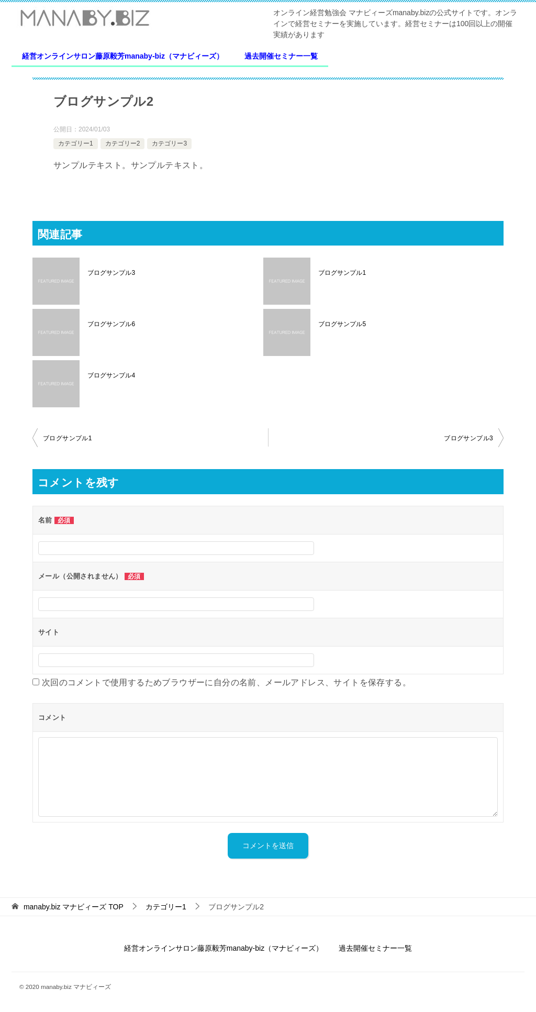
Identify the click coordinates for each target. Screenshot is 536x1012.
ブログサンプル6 (111, 324)
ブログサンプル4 (111, 375)
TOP (74, 907)
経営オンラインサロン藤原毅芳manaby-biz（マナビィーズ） (123, 56)
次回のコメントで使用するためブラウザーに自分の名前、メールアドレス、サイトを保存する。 (226, 682)
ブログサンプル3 (111, 272)
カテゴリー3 (169, 143)
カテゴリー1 (75, 143)
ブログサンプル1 (342, 272)
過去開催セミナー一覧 (281, 56)
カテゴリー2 (122, 143)
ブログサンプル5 (342, 324)
